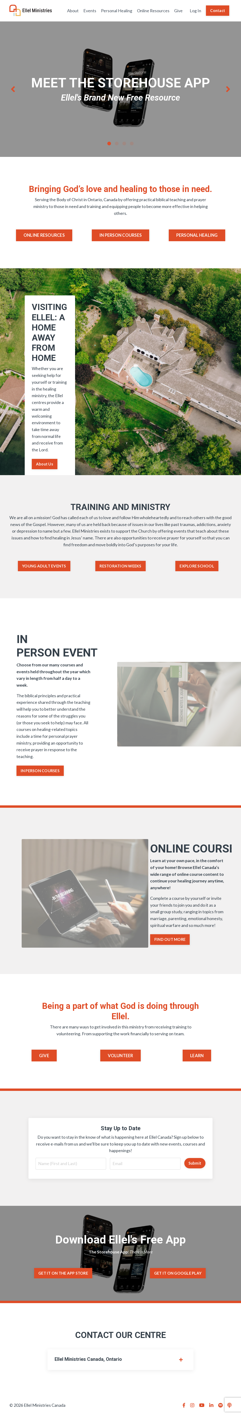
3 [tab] (124, 143)
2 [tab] (116, 143)
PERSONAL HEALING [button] (197, 235)
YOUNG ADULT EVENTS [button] (44, 566)
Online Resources (153, 10)
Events (89, 10)
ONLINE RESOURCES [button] (44, 235)
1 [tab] (109, 143)
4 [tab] (131, 143)
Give (178, 10)
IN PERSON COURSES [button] (120, 235)
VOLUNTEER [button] (120, 1056)
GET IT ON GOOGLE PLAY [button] (177, 1274)
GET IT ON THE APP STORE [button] (63, 1274)
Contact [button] (217, 10)
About (72, 10)
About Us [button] (44, 464)
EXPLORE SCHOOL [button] (197, 566)
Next (228, 89)
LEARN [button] (197, 1056)
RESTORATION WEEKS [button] (120, 566)
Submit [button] (194, 1164)
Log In (195, 10)
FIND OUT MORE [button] (169, 940)
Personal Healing (116, 10)
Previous (13, 89)
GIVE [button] (44, 1056)
